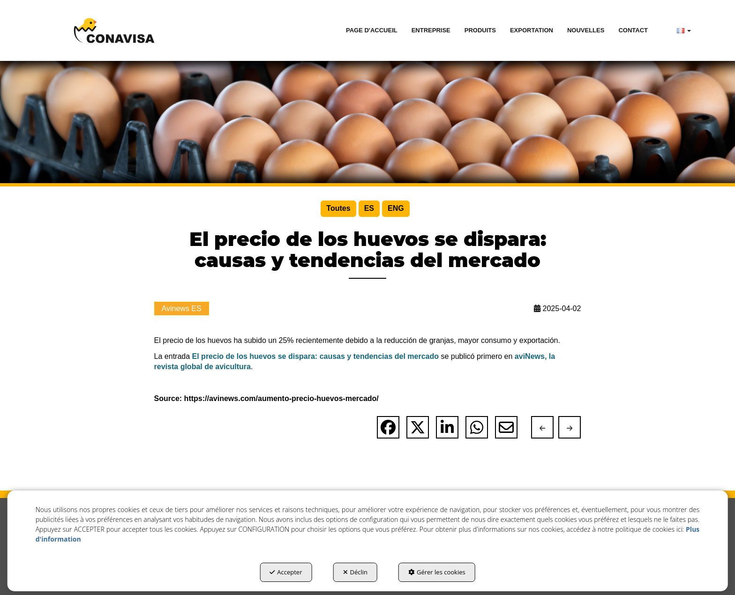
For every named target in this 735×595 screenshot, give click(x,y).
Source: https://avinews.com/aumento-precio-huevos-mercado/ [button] (266, 398)
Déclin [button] (355, 572)
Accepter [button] (286, 572)
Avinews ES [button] (182, 308)
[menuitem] (372, 30)
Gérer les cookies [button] (436, 572)
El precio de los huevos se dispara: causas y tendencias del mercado (315, 356)
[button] (114, 30)
